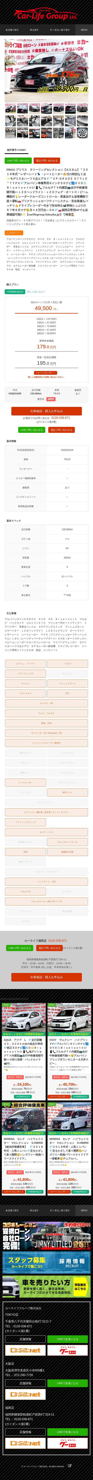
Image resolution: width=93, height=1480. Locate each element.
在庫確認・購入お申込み (46, 411)
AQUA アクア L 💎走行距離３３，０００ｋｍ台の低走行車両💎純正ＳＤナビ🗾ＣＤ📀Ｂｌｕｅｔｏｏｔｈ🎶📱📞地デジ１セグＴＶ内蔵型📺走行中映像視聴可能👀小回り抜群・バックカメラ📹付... (23, 1051)
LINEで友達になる (67, 1339)
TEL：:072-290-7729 (19, 1375)
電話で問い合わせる (47, 160)
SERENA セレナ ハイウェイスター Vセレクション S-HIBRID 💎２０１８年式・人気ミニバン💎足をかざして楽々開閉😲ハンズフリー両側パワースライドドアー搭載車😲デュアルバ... (69, 1148)
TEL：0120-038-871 (18, 1326)
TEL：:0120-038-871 (19, 1419)
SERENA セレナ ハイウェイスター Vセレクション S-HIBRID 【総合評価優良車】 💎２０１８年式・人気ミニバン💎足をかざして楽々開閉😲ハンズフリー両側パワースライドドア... (24, 1148)
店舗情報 (25, 1339)
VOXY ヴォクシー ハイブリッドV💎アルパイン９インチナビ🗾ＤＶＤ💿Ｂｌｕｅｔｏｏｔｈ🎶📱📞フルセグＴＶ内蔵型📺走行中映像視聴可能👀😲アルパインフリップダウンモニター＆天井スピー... (69, 1051)
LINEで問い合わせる (18, 160)
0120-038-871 (60, 417)
